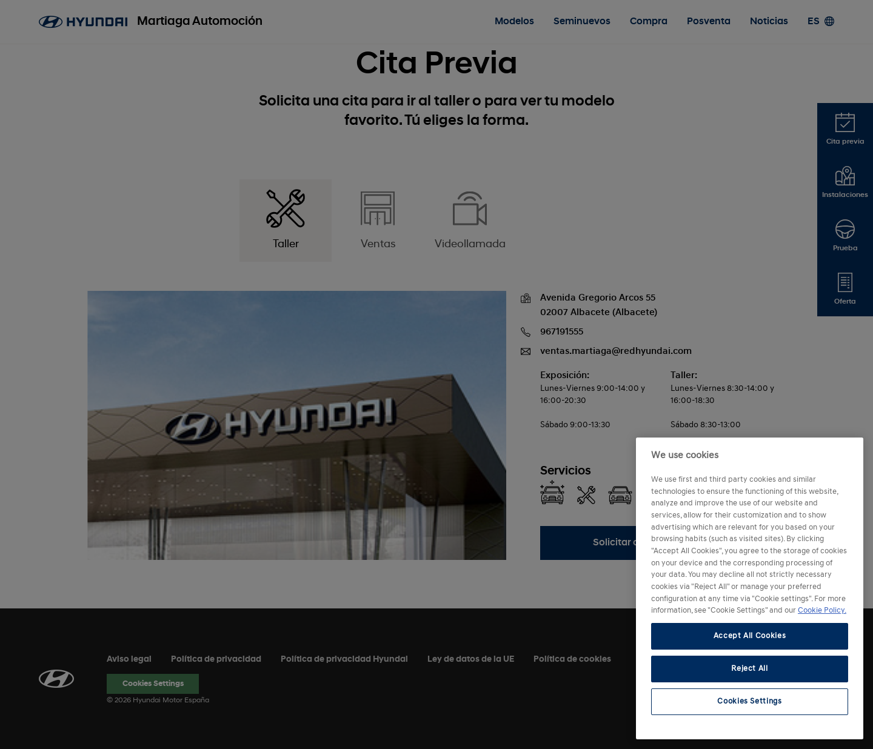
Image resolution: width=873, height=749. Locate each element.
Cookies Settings (749, 701)
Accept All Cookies (750, 636)
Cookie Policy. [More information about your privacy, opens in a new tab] (822, 610)
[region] (749, 588)
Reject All (749, 669)
